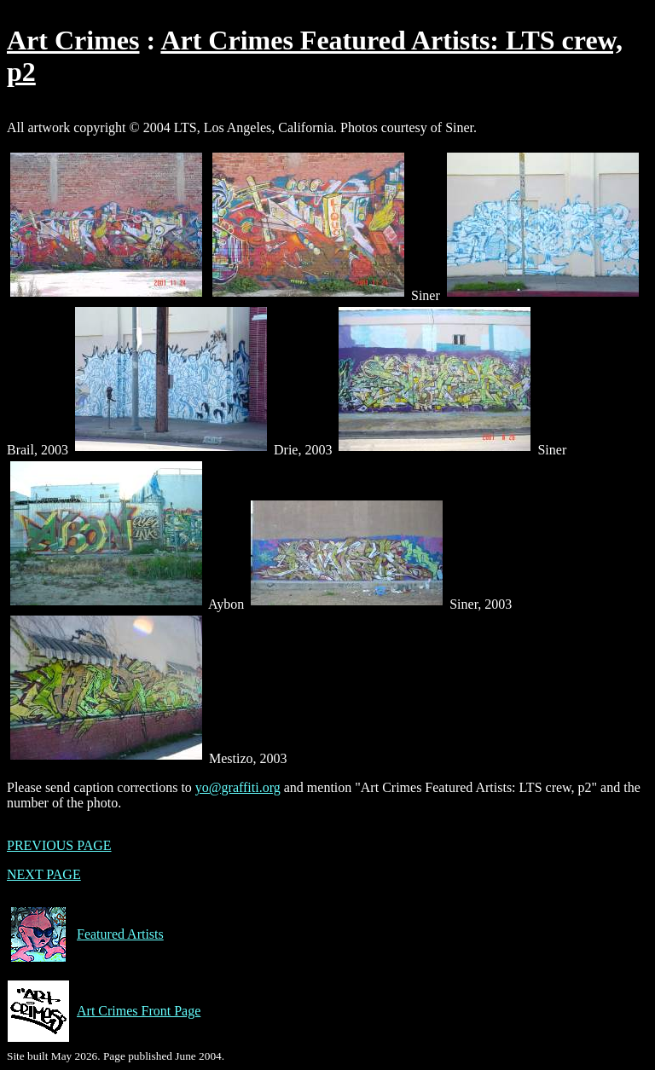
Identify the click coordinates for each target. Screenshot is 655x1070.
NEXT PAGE (44, 874)
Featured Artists (85, 934)
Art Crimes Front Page (103, 1011)
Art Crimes (73, 40)
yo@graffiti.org (238, 787)
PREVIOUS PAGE (59, 845)
